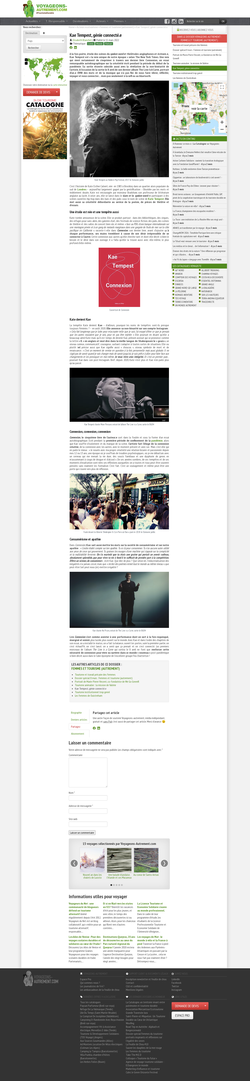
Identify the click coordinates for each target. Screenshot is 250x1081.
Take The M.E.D (133, 1054)
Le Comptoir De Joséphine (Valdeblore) (99, 1016)
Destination (31, 33)
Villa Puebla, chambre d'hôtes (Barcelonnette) (95, 1056)
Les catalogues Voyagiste (187, 266)
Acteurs (102, 21)
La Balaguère (207, 287)
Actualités (33, 21)
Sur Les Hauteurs (210, 294)
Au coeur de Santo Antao (146, 874)
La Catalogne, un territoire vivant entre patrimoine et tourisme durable (145, 1003)
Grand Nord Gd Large (186, 287)
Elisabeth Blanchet (82, 40)
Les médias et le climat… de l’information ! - (197, 246)
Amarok (179, 273)
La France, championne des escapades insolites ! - (194, 212)
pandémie (157, 440)
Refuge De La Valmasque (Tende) (96, 1009)
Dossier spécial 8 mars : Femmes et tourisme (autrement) (104, 678)
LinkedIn (176, 979)
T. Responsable (57, 21)
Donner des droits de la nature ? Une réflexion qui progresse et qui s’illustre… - (199, 252)
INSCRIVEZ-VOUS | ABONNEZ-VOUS (196, 30)
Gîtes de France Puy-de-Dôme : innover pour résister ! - (196, 187)
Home (72, 27)
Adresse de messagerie (81, 806)
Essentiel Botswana (211, 280)
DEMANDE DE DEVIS (38, 92)
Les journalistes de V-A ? (92, 986)
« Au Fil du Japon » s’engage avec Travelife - (197, 259)
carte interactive (60, 84)
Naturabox (206, 291)
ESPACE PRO (182, 1015)
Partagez (75, 726)
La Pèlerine (180, 291)
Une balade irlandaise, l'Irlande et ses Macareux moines (119, 877)
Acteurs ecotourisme (87, 27)
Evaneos (179, 284)
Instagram (177, 989)
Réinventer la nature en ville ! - (192, 206)
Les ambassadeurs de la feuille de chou (99, 989)
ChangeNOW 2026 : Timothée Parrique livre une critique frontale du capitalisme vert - (197, 234)
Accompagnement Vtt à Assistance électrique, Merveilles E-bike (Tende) (98, 1028)
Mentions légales (134, 989)
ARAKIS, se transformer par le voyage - (195, 227)
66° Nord (179, 270)
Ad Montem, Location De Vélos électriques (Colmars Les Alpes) (101, 1045)
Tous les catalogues (90, 1002)
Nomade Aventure (184, 294)
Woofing (130, 1023)
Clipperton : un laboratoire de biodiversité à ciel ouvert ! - (197, 179)
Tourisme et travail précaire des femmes (95, 674)
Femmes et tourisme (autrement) (117, 27)
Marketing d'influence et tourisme (143, 1068)
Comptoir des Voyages (186, 277)
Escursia (179, 280)
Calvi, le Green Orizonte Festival (142, 1072)
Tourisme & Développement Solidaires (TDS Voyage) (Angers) (99, 1035)
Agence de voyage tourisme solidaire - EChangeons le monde (145, 1063)
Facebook (176, 982)
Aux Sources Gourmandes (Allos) (96, 1040)
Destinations (82, 21)
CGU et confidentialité (137, 986)
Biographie (76, 712)
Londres (81, 189)
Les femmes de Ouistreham (88, 695)
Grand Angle (207, 284)
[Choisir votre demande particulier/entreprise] (57, 92)
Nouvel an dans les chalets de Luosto (92, 876)
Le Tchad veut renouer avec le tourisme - (196, 241)
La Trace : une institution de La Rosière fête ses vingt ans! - (198, 221)
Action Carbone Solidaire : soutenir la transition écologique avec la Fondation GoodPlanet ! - (198, 162)
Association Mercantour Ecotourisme (144, 1009)
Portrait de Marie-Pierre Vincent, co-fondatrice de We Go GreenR (107, 681)
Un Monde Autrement (185, 305)
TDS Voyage (180, 298)
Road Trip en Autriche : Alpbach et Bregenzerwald (143, 1028)
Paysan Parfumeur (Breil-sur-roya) (97, 1005)
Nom (72, 792)
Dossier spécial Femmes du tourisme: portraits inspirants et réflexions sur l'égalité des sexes (144, 1037)
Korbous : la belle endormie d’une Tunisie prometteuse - (196, 170)
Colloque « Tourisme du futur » (141, 1058)
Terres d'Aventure (184, 301)
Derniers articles (79, 719)
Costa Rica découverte (212, 277)
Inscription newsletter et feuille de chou (146, 979)
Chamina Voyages (209, 273)
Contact (130, 982)
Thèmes (120, 21)
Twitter (175, 986)
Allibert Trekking (210, 270)
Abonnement (77, 733)
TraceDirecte (207, 301)
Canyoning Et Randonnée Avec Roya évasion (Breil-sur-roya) (102, 1021)
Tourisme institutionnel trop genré (92, 692)
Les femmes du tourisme (138, 1051)
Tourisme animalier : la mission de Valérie (95, 685)
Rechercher (33, 47)
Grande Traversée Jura (137, 1012)
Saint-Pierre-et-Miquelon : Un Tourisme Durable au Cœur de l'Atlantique (145, 1017)
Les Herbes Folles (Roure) (92, 1061)
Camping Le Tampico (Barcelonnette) (99, 1051)
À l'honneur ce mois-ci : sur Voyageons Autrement (196, 145)
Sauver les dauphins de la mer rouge (144, 1047)
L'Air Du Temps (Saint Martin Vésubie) (98, 1012)
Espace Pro (85, 979)
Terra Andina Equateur (212, 298)
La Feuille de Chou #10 (137, 1044)
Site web (73, 819)
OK (223, 21)
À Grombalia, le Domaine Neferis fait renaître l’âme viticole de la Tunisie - (199, 154)
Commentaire (75, 755)
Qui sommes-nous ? (90, 982)
